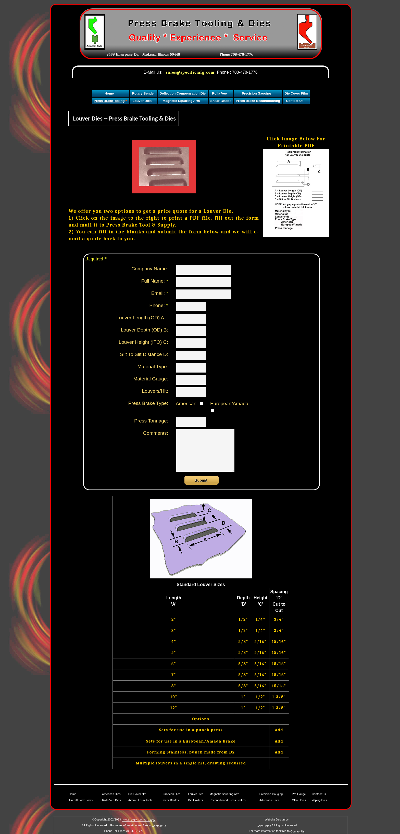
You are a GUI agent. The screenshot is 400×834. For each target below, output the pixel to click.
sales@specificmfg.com (190, 72)
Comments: (155, 433)
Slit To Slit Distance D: (144, 354)
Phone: (158, 305)
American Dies (111, 794)
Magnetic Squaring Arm (224, 794)
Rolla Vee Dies (111, 800)
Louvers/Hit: (155, 391)
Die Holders (195, 800)
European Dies (170, 794)
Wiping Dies (319, 800)
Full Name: (154, 281)
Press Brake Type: (148, 403)
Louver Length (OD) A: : (142, 317)
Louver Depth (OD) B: (144, 330)
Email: (159, 293)
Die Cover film (137, 794)
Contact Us (319, 794)
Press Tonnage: (151, 420)
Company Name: (149, 268)
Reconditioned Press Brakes (227, 800)
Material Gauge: (150, 378)
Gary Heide (264, 825)
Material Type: (153, 366)
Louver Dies (195, 794)
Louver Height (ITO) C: (143, 342)
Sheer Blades (170, 800)
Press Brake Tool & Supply (138, 820)
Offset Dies (299, 800)
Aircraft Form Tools (81, 800)
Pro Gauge (299, 794)
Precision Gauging (271, 794)
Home (72, 794)
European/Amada (227, 406)
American (189, 403)
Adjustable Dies (269, 800)
